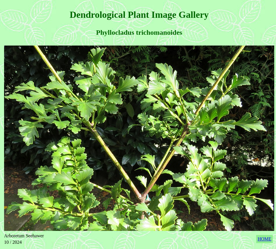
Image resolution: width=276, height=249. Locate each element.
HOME (264, 238)
